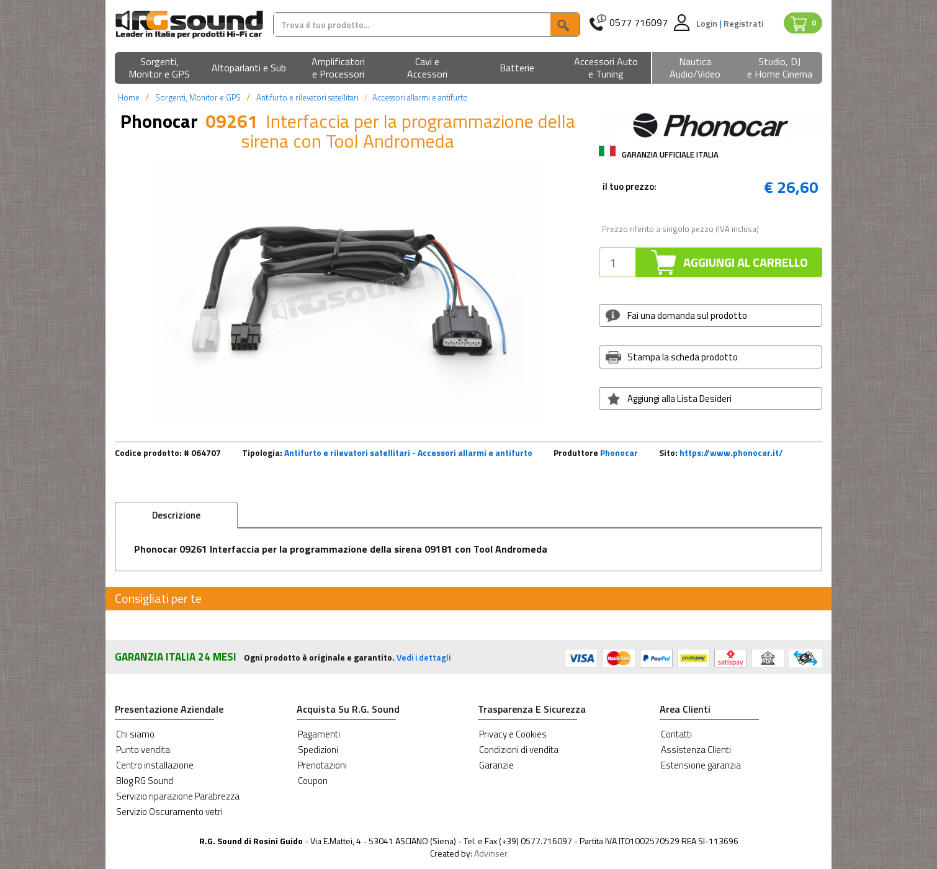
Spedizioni (318, 749)
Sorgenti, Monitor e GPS (198, 97)
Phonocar (619, 452)
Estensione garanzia (701, 765)
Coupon (313, 780)
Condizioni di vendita (518, 749)
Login (707, 23)
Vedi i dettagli (424, 657)
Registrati (743, 23)
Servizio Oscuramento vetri (169, 811)
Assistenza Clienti (696, 749)
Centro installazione (155, 765)
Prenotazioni (322, 765)
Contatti (676, 734)
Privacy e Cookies (513, 734)
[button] (159, 68)
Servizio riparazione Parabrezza (178, 796)
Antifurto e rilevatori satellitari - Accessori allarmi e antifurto (408, 452)
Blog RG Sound (144, 780)
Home (129, 97)
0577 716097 (638, 23)
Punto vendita (143, 749)
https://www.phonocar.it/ (731, 452)
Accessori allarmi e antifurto (420, 97)
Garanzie (496, 765)
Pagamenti (319, 734)
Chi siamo (135, 734)
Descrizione (176, 515)
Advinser (491, 853)
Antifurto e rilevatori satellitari (307, 97)
